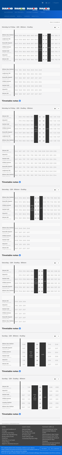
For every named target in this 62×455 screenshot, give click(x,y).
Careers (27, 16)
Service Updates (9, 16)
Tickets (42, 12)
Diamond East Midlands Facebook (49, 445)
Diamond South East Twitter (50, 436)
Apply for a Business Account (10, 443)
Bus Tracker (20, 12)
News (20, 16)
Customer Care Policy (8, 433)
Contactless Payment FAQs (29, 438)
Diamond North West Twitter (50, 434)
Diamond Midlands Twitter (49, 429)
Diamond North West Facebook (48, 440)
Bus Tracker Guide (27, 431)
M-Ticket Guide (26, 435)
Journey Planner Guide (28, 433)
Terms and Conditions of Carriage (9, 430)
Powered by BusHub (24, 453)
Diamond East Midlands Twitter (49, 431)
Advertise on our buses (8, 440)
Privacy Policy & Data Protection (8, 437)
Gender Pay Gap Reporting (9, 434)
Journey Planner (32, 12)
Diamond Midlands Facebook (50, 438)
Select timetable (55, 22)
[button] (20, 101)
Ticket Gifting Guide (27, 436)
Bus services (8, 12)
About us (36, 16)
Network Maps (26, 429)
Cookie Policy (5, 442)
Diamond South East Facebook (51, 443)
